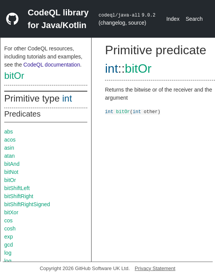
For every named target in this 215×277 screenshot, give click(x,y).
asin (9, 148)
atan (9, 156)
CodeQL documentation (51, 65)
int (67, 98)
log (8, 253)
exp (8, 237)
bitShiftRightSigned (27, 204)
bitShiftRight (18, 196)
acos (10, 140)
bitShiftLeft (17, 188)
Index (172, 19)
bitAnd (12, 164)
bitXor (11, 212)
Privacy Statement (155, 268)
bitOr (14, 75)
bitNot (11, 172)
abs (8, 131)
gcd (8, 245)
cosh (10, 228)
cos (8, 220)
